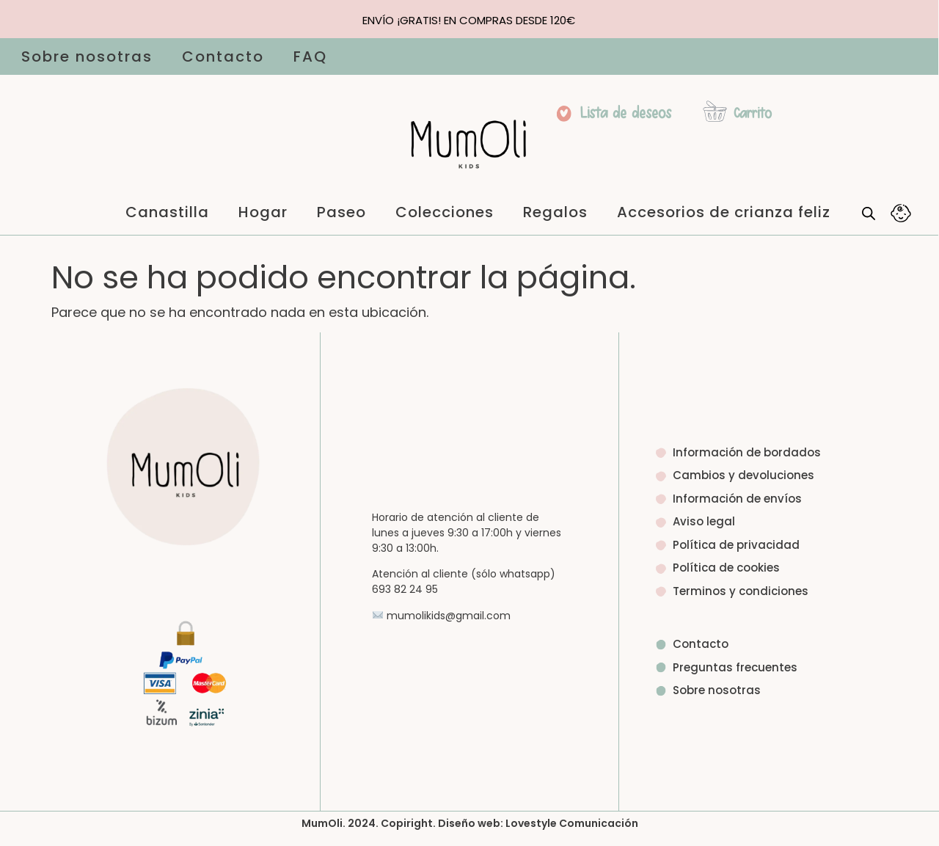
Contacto (223, 56)
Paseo (341, 212)
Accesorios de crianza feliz (723, 212)
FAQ (310, 56)
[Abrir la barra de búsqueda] (868, 212)
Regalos (555, 212)
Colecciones (444, 212)
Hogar (263, 212)
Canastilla (167, 212)
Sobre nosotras (87, 56)
